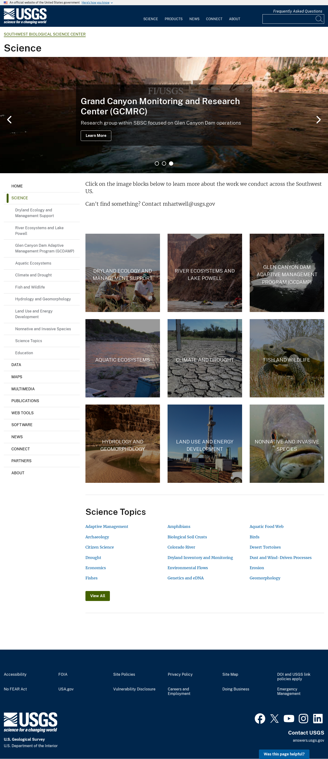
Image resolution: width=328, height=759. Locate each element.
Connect (214, 19)
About (234, 19)
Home (17, 186)
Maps (16, 377)
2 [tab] (164, 163)
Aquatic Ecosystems (33, 263)
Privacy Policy (180, 674)
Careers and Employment (179, 691)
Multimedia (23, 389)
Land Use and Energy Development (34, 314)
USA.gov (66, 689)
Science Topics (28, 341)
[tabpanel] (164, 115)
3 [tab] (171, 163)
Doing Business (235, 689)
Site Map (230, 674)
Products (174, 19)
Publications (25, 401)
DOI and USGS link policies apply (293, 676)
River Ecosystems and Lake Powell (39, 231)
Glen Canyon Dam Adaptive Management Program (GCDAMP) (44, 248)
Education (24, 353)
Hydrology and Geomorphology (43, 299)
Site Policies (124, 674)
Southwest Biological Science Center (45, 34)
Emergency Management (288, 691)
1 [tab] (157, 163)
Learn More (96, 135)
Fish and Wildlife (30, 287)
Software (22, 425)
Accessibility (15, 674)
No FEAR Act (15, 689)
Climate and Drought (33, 275)
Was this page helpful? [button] (284, 754)
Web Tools (22, 413)
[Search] (319, 19)
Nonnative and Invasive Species (43, 329)
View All (97, 596)
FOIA (62, 674)
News (194, 19)
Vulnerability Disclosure (134, 689)
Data (16, 365)
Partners (21, 461)
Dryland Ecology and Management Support (34, 213)
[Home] (25, 23)
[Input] (293, 19)
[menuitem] (150, 16)
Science (150, 19)
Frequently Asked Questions (297, 11)
